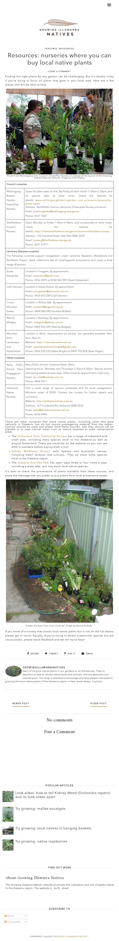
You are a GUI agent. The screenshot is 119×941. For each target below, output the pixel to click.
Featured (51, 49)
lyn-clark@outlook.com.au (48, 377)
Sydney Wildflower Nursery (31, 451)
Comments (12, 921)
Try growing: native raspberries (41, 841)
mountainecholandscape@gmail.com (54, 347)
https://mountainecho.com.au (53, 342)
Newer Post (21, 703)
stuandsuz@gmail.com (46, 276)
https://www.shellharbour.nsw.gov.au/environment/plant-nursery (72, 231)
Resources (66, 49)
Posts (9, 916)
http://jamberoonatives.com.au (54, 401)
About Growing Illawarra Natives (35, 877)
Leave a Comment (59, 71)
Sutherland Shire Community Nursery (42, 436)
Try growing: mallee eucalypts (40, 808)
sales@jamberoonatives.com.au (51, 410)
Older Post (97, 703)
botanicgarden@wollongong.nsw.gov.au (56, 211)
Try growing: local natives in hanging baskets (53, 828)
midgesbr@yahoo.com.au (48, 322)
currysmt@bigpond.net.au (48, 307)
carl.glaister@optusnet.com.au (50, 291)
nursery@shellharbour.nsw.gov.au (52, 240)
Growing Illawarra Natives (70, 936)
